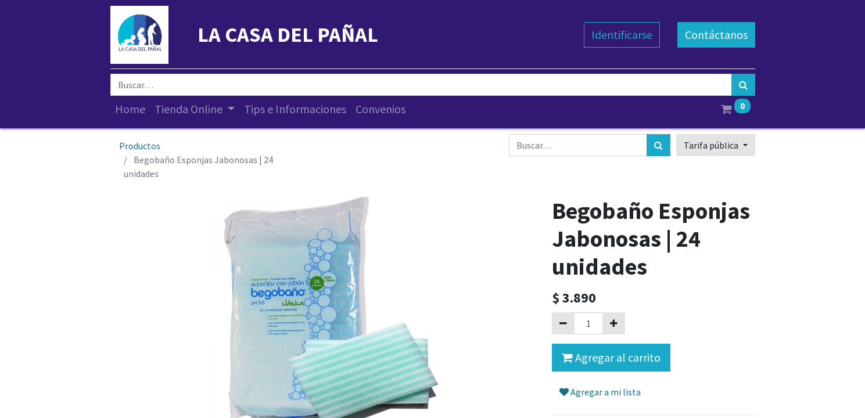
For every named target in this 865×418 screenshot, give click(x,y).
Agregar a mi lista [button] (600, 392)
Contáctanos (716, 34)
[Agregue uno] (613, 323)
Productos (139, 146)
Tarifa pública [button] (712, 145)
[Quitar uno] (563, 323)
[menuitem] (130, 109)
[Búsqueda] (743, 85)
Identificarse (621, 34)
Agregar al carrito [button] (611, 357)
